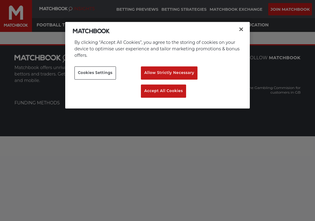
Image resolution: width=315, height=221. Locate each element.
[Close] (241, 29)
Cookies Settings (95, 72)
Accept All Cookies (163, 90)
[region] (157, 65)
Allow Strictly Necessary (169, 72)
